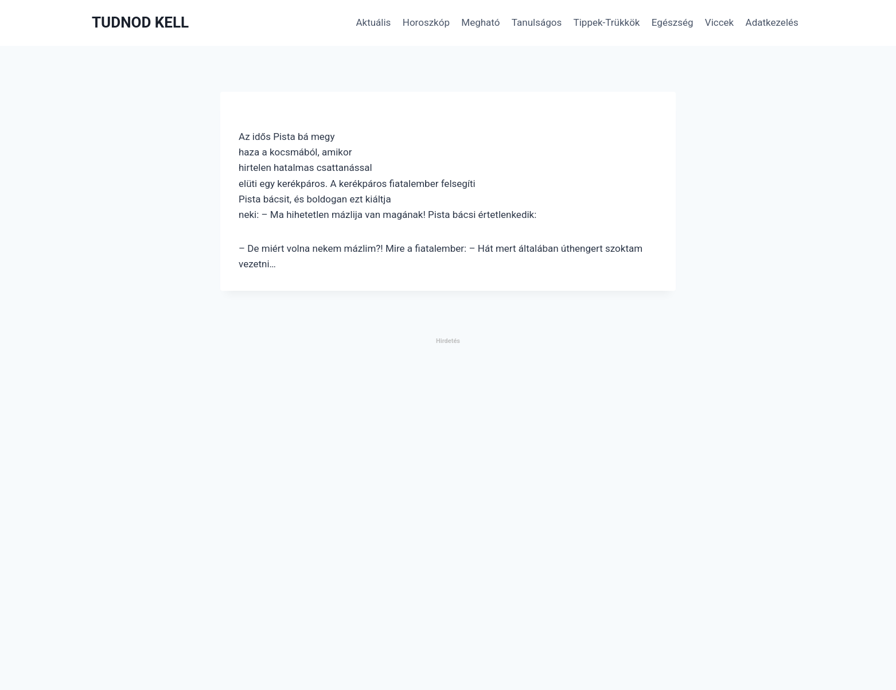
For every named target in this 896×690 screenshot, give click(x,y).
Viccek (719, 22)
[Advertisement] (344, 518)
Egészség (673, 22)
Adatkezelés (772, 22)
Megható (480, 22)
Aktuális (373, 22)
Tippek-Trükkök (607, 22)
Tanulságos (537, 22)
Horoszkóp (426, 22)
